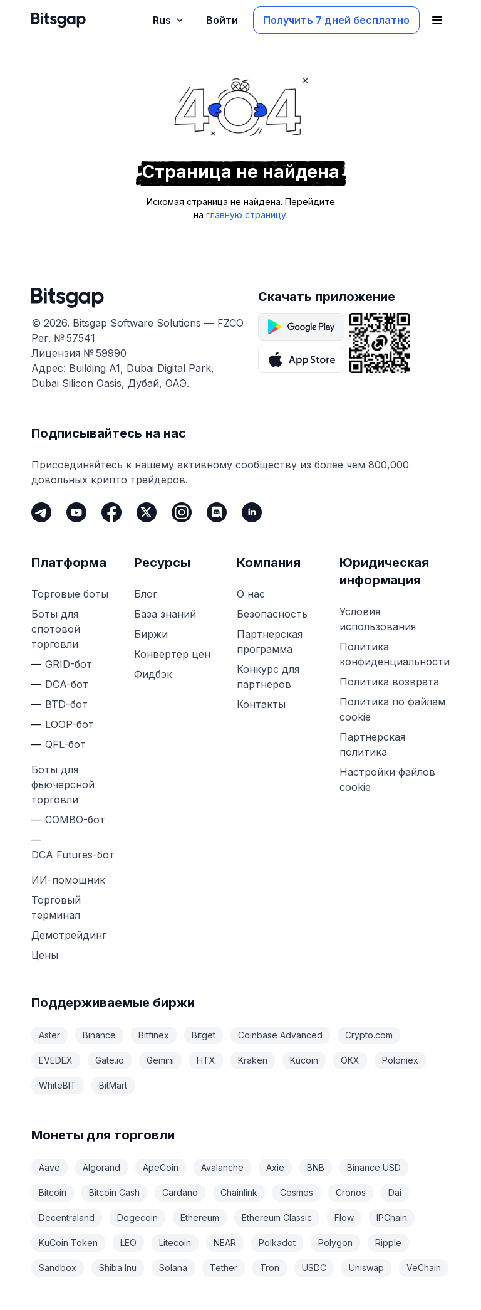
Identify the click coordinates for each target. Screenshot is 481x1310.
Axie (275, 1167)
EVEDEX (56, 1060)
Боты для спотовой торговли (55, 629)
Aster (49, 1035)
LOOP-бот (69, 724)
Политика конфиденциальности (394, 654)
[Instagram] (182, 512)
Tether (223, 1267)
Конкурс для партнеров (268, 676)
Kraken (252, 1060)
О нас (251, 594)
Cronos (351, 1192)
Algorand (101, 1167)
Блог (145, 594)
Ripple (388, 1242)
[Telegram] (41, 512)
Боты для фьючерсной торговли (63, 784)
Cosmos (296, 1192)
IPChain (391, 1217)
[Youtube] (76, 512)
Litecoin (175, 1242)
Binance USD (374, 1167)
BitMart (113, 1085)
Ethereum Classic (277, 1217)
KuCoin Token (68, 1242)
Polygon (335, 1242)
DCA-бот (66, 684)
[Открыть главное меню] (437, 20)
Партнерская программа (270, 641)
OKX (350, 1060)
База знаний (165, 614)
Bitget (203, 1035)
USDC (314, 1267)
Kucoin (304, 1060)
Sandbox (57, 1267)
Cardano (180, 1192)
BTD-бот (66, 704)
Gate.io (109, 1060)
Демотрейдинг (68, 935)
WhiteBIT (57, 1085)
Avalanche (222, 1167)
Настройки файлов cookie (387, 779)
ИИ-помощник (68, 880)
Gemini (160, 1060)
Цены (44, 955)
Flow (344, 1217)
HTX (206, 1060)
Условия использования (377, 619)
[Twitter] (147, 512)
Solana (173, 1267)
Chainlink (238, 1192)
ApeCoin (160, 1167)
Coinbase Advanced (280, 1035)
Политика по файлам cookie (392, 709)
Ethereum (199, 1217)
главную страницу (246, 214)
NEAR (225, 1242)
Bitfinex (153, 1035)
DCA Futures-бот (73, 854)
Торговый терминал (56, 907)
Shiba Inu (118, 1267)
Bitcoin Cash (114, 1192)
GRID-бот (68, 664)
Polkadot (277, 1242)
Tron (269, 1267)
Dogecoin (137, 1217)
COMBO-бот (75, 819)
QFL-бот (65, 744)
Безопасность (272, 614)
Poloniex (400, 1060)
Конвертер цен (172, 654)
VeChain (423, 1267)
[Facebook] (111, 512)
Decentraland (67, 1217)
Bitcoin (52, 1192)
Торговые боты (69, 594)
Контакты (261, 704)
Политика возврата (389, 681)
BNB (315, 1167)
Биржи (151, 634)
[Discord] (217, 512)
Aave (49, 1167)
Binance (99, 1035)
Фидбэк (153, 674)
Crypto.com (369, 1035)
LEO (128, 1242)
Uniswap (366, 1267)
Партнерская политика (372, 744)
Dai (394, 1192)
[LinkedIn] (252, 512)
